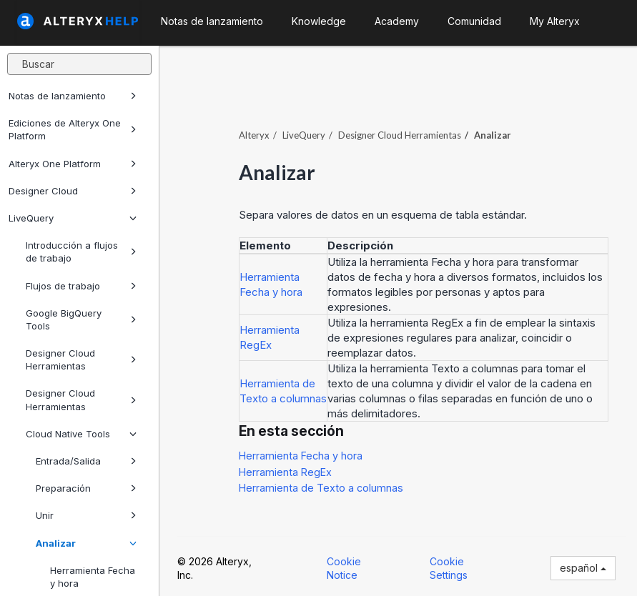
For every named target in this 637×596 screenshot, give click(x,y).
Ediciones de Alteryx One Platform (73, 129)
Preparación (86, 488)
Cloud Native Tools (81, 433)
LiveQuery (73, 218)
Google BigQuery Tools (81, 319)
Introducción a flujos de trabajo (81, 251)
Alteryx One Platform (73, 163)
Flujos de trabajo (81, 286)
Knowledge (319, 21)
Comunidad (474, 21)
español (583, 568)
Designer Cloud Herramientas (81, 359)
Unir (86, 515)
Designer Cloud (73, 191)
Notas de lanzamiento (73, 95)
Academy (397, 21)
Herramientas (399, 135)
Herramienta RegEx (285, 472)
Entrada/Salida (86, 461)
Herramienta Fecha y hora (300, 456)
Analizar (86, 543)
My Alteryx (555, 21)
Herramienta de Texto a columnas (321, 488)
